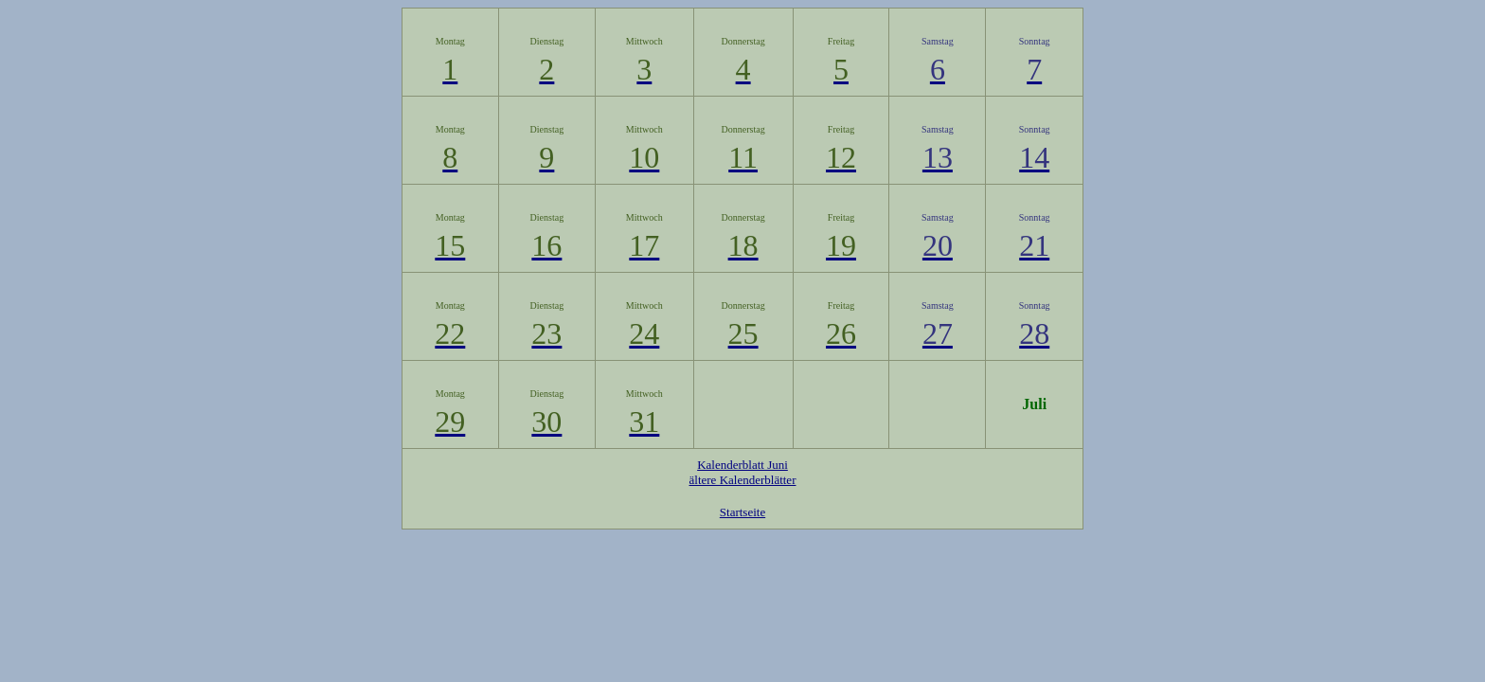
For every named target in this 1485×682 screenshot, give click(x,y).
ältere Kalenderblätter (742, 480)
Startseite (742, 512)
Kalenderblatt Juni (742, 465)
